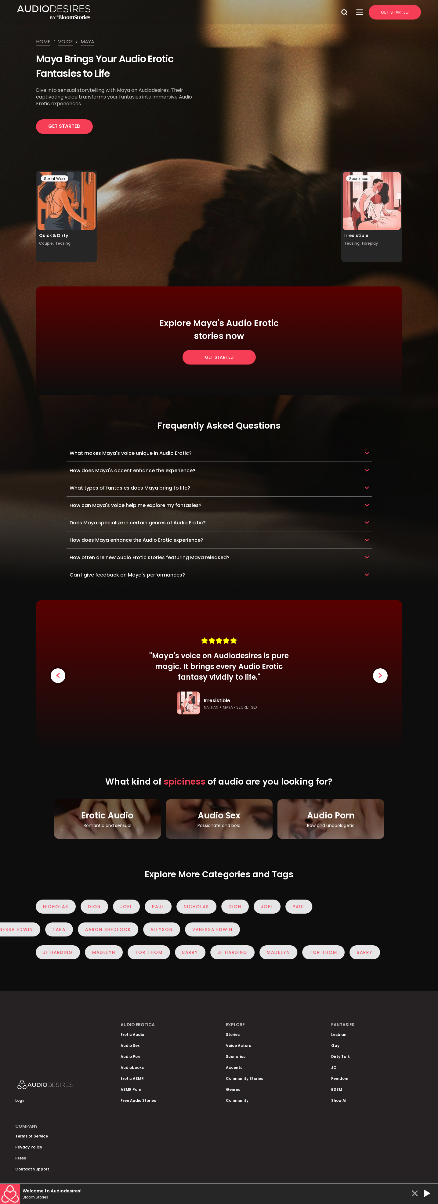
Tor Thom (146, 952)
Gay (335, 1045)
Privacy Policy (28, 1147)
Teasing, (352, 243)
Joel (123, 907)
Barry (187, 952)
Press (20, 1158)
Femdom (339, 1078)
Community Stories (244, 1078)
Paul (155, 907)
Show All (339, 1100)
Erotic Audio (132, 1034)
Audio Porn (131, 1056)
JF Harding (55, 952)
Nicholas (52, 907)
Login (20, 1100)
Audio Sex (130, 1045)
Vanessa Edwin (209, 929)
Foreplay (370, 243)
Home (43, 41)
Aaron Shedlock (104, 929)
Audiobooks (132, 1067)
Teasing (63, 243)
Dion (91, 907)
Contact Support (32, 1169)
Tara (55, 929)
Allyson (158, 929)
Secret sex (358, 178)
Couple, (46, 243)
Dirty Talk (340, 1056)
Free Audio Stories (138, 1100)
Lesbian (338, 1034)
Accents (234, 1067)
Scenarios (235, 1056)
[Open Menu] (359, 12)
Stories (233, 1034)
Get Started (395, 12)
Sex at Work (54, 178)
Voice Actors (238, 1045)
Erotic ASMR (132, 1078)
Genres (233, 1089)
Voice (65, 41)
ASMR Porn (131, 1089)
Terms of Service (31, 1136)
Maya (87, 41)
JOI (334, 1067)
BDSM (336, 1089)
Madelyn (100, 952)
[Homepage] (177, 12)
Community (237, 1100)
